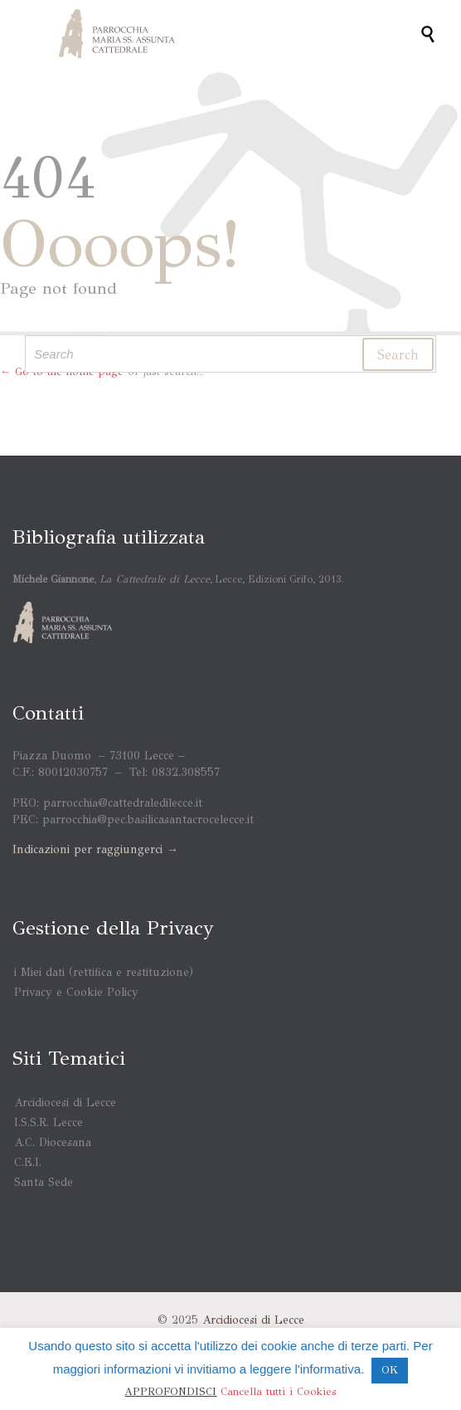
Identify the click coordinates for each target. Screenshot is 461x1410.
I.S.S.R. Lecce (48, 1122)
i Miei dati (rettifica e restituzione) (103, 972)
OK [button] (389, 1370)
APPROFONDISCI (170, 1391)
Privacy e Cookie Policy (76, 992)
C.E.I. (27, 1162)
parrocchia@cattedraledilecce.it (122, 803)
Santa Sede (43, 1182)
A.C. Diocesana (52, 1142)
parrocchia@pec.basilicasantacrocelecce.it (148, 819)
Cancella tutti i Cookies (279, 1391)
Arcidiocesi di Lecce (65, 1102)
